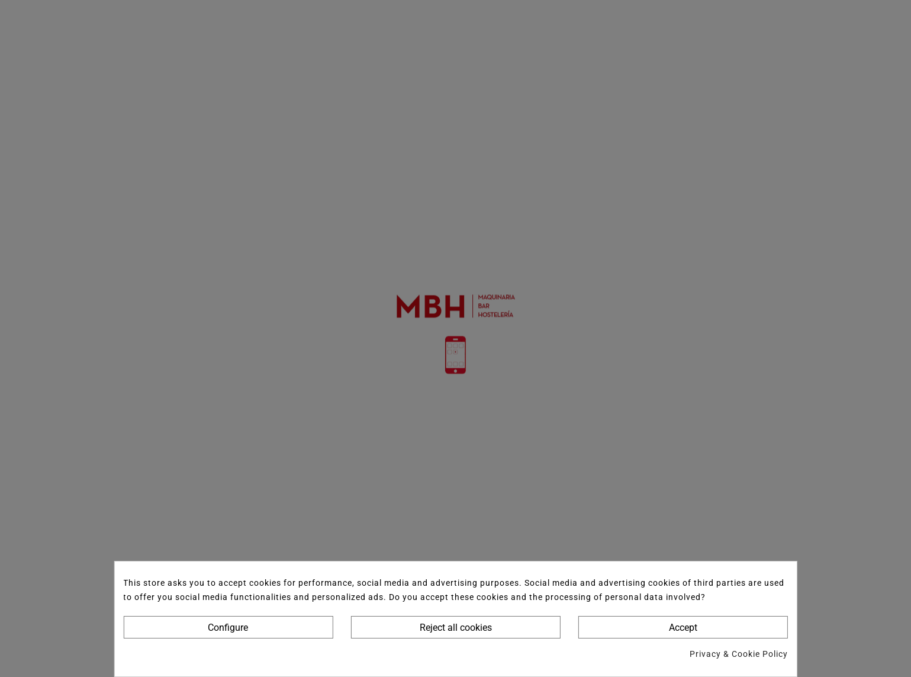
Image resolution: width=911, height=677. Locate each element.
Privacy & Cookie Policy (739, 654)
